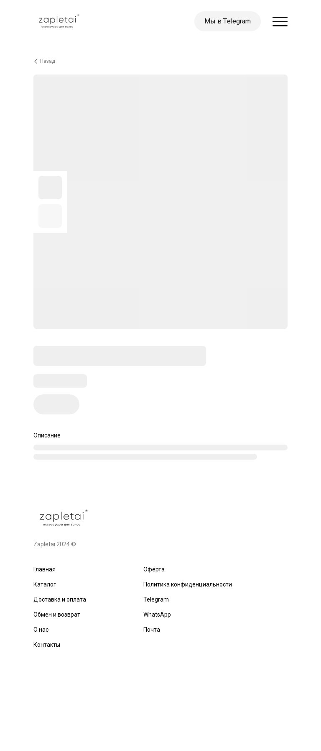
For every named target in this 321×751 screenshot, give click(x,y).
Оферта (154, 569)
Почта (151, 629)
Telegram (156, 599)
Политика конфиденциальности (187, 584)
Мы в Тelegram (227, 21)
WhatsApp (157, 614)
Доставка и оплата (59, 599)
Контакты (46, 644)
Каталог (44, 584)
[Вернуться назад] (160, 61)
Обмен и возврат (56, 614)
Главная (44, 569)
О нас (40, 629)
